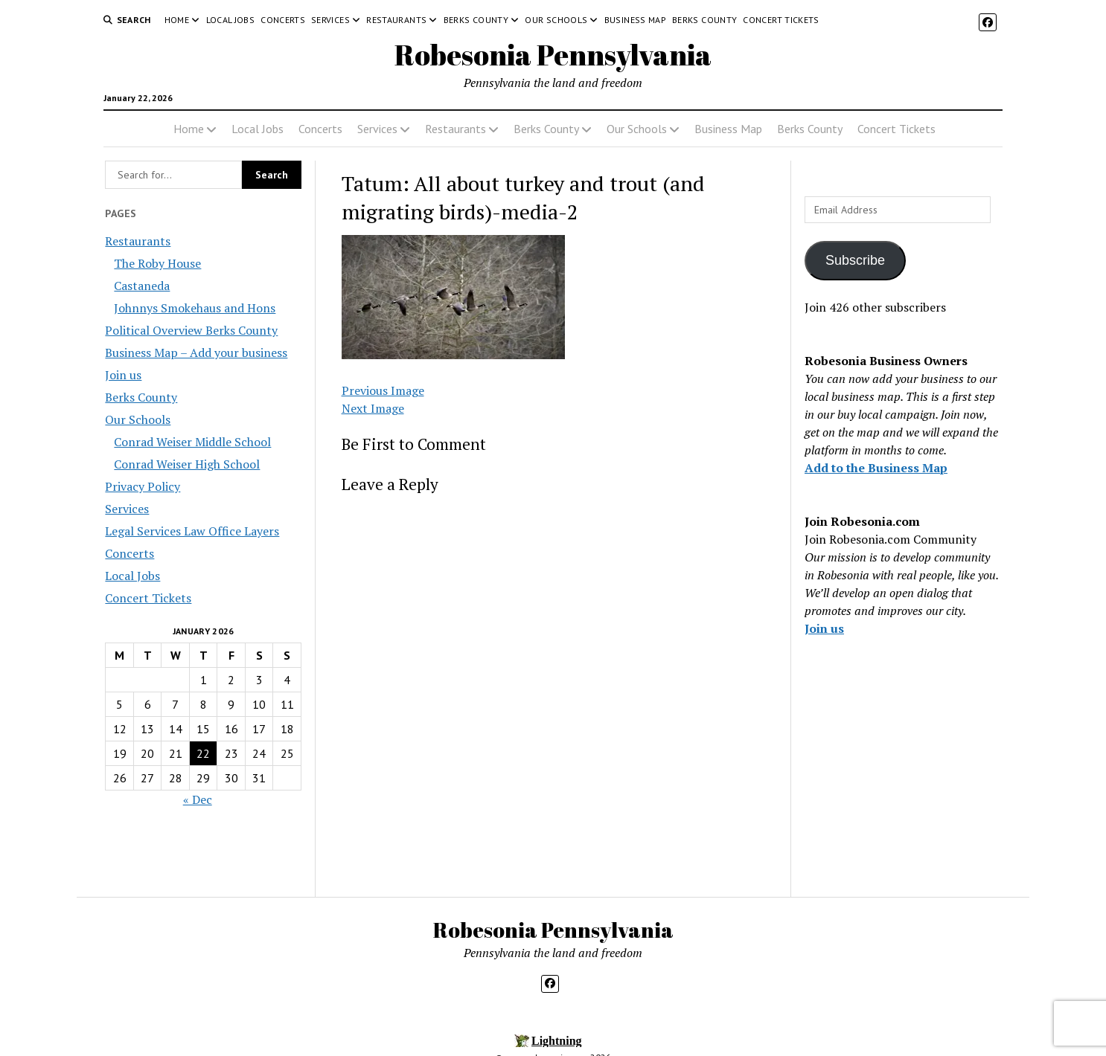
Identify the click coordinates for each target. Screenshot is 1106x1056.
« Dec (197, 799)
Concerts (282, 19)
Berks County (476, 19)
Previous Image (383, 390)
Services (330, 19)
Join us (123, 375)
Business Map (635, 19)
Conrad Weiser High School (187, 464)
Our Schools (556, 19)
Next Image (373, 408)
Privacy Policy (142, 486)
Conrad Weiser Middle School (192, 442)
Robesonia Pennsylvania (553, 55)
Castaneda (142, 285)
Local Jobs (230, 19)
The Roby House (157, 263)
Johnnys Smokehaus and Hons (194, 308)
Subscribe (855, 260)
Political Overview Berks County (191, 330)
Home (176, 19)
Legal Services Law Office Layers (192, 531)
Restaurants (396, 19)
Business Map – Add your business (196, 352)
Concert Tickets (781, 19)
